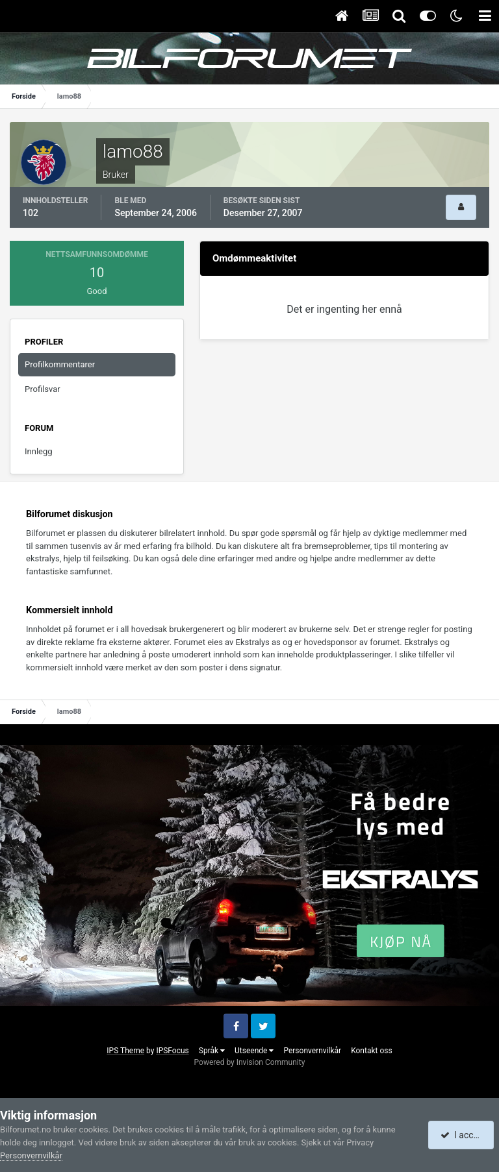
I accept (462, 1135)
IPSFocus (172, 1050)
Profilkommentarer (60, 364)
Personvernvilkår (312, 1050)
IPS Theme (125, 1050)
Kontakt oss (371, 1050)
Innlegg (39, 451)
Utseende (254, 1050)
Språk (212, 1050)
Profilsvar (42, 389)
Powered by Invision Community (249, 1062)
